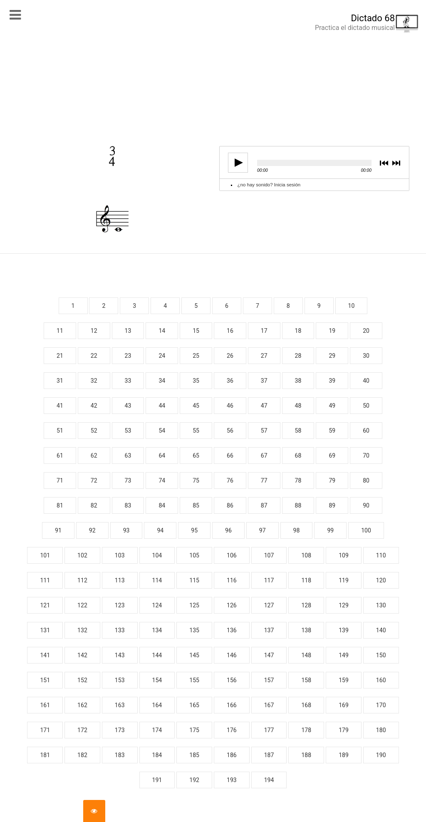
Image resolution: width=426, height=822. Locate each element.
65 (196, 455)
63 (128, 455)
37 (264, 380)
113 (120, 580)
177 (269, 730)
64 (162, 455)
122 (82, 605)
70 (366, 455)
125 (194, 605)
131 (45, 630)
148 (306, 655)
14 (162, 330)
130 (381, 605)
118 (306, 580)
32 (94, 380)
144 (157, 655)
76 (230, 480)
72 (94, 480)
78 (298, 480)
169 (344, 705)
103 (120, 555)
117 (269, 580)
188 (306, 755)
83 (128, 505)
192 (194, 780)
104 (157, 555)
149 (344, 655)
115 (194, 580)
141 (45, 655)
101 (45, 555)
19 (332, 330)
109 (344, 555)
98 (296, 530)
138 (306, 630)
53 (128, 430)
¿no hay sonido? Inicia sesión (269, 184)
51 (60, 430)
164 (157, 705)
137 (269, 630)
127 (269, 605)
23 (128, 355)
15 (196, 330)
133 (120, 630)
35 (196, 380)
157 (269, 680)
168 (306, 705)
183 (120, 755)
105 (194, 555)
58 (298, 430)
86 (230, 505)
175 (194, 730)
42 (94, 405)
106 (232, 555)
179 (344, 730)
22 (94, 355)
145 (194, 655)
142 (82, 655)
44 (162, 405)
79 (332, 480)
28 (298, 355)
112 (82, 580)
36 (230, 380)
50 (366, 405)
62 (94, 455)
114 (157, 580)
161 (45, 705)
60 (366, 430)
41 (60, 405)
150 (381, 655)
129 (344, 605)
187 (269, 755)
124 (157, 605)
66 (230, 455)
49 (332, 405)
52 (94, 430)
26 (230, 355)
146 (232, 655)
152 (82, 680)
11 (60, 330)
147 (269, 655)
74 (162, 480)
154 (157, 680)
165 (194, 705)
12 (94, 330)
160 (381, 680)
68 (298, 455)
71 (60, 480)
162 (82, 705)
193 (232, 780)
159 (344, 680)
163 (120, 705)
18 (298, 330)
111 (45, 580)
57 (264, 430)
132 (82, 630)
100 (366, 530)
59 (332, 430)
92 (92, 530)
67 (264, 455)
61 (60, 455)
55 (196, 430)
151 (45, 680)
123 (120, 605)
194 (269, 780)
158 (306, 680)
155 (194, 680)
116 (232, 580)
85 (196, 505)
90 (366, 505)
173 (120, 730)
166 (232, 705)
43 (128, 405)
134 (157, 630)
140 (381, 630)
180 (381, 730)
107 (269, 555)
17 (264, 330)
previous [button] (384, 164)
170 (381, 705)
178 (306, 730)
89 (332, 505)
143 (120, 655)
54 (162, 430)
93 (126, 530)
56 (230, 430)
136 (232, 630)
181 (45, 755)
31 (60, 380)
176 (232, 730)
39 (332, 380)
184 (157, 755)
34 (162, 380)
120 (381, 580)
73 (128, 480)
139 (344, 630)
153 (120, 680)
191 (157, 780)
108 (306, 555)
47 (264, 405)
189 (344, 755)
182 (82, 755)
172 (82, 730)
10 (351, 305)
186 (232, 755)
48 (298, 405)
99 (330, 530)
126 (232, 605)
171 (45, 730)
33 (128, 380)
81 (60, 505)
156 (232, 680)
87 (264, 505)
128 (306, 605)
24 (162, 355)
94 (160, 530)
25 (196, 355)
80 (366, 480)
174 (157, 730)
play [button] (235, 162)
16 (230, 330)
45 (196, 405)
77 (264, 480)
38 (298, 380)
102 (82, 555)
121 (45, 605)
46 (230, 405)
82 (94, 505)
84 (162, 505)
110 (381, 555)
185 (194, 755)
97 (262, 530)
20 (366, 330)
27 (264, 355)
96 (228, 530)
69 (332, 455)
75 (196, 480)
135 (194, 630)
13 (128, 330)
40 (366, 380)
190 (381, 755)
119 (344, 580)
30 (366, 355)
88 (298, 505)
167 (269, 705)
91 (58, 530)
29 (332, 355)
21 (60, 355)
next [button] (395, 164)
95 (194, 530)
